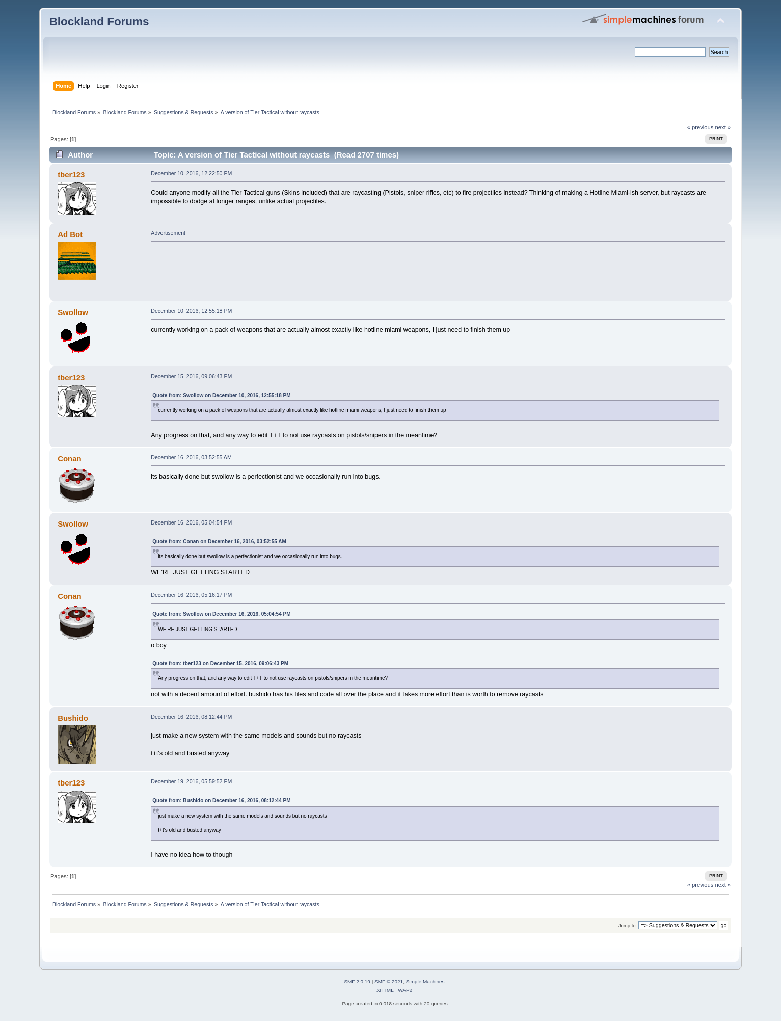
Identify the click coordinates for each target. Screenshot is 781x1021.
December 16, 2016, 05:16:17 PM (191, 595)
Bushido (73, 718)
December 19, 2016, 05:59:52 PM (191, 781)
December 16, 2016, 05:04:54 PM (191, 522)
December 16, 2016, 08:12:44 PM (191, 717)
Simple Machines (425, 981)
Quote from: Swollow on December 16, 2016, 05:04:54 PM (221, 614)
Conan (70, 458)
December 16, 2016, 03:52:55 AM (191, 457)
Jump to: (627, 925)
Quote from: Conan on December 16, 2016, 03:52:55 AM (219, 541)
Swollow (73, 312)
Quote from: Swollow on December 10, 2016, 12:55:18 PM (221, 395)
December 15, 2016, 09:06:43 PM (191, 376)
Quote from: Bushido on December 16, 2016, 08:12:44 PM (221, 800)
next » (723, 127)
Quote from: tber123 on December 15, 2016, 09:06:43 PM (220, 663)
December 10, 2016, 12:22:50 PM (191, 173)
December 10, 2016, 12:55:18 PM (191, 311)
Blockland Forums (99, 21)
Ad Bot (70, 234)
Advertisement (168, 233)
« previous (700, 127)
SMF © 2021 (388, 981)
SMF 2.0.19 (357, 981)
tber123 (71, 174)
